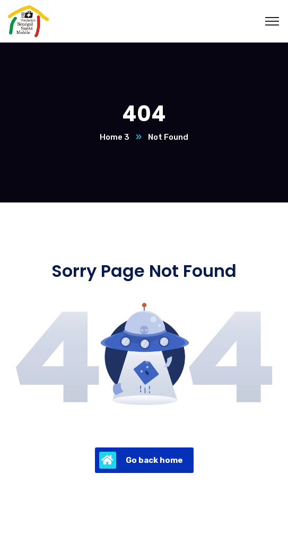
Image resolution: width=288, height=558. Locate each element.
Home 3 (114, 137)
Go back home (141, 460)
